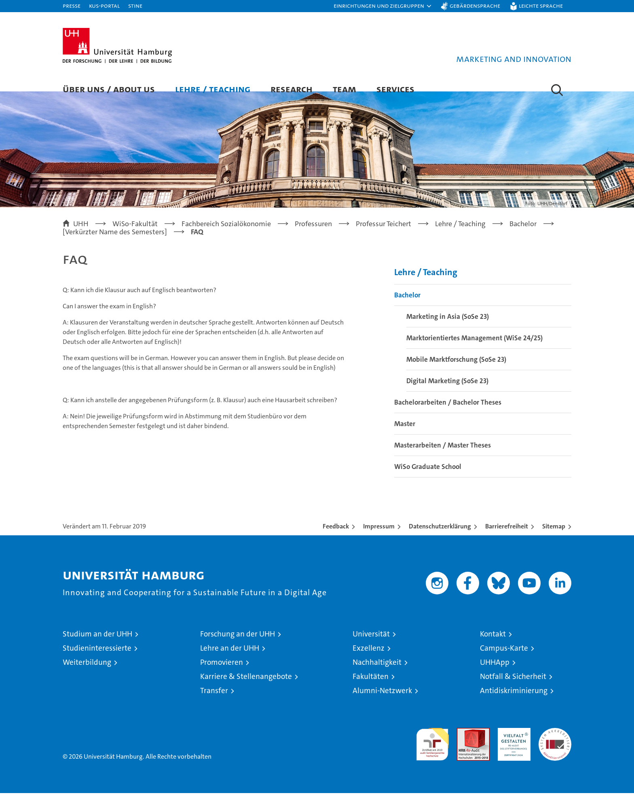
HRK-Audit (512, 743)
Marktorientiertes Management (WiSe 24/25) (474, 348)
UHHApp (494, 673)
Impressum (379, 537)
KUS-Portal (104, 5)
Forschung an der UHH (237, 645)
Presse (71, 5)
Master (404, 434)
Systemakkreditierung (555, 743)
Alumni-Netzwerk (382, 701)
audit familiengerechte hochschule (432, 751)
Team (344, 88)
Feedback (336, 537)
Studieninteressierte (97, 659)
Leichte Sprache (541, 5)
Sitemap (553, 537)
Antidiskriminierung (513, 701)
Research (292, 88)
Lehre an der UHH (229, 659)
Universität (371, 645)
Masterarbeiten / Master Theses (442, 456)
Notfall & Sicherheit (513, 687)
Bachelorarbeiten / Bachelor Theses (447, 413)
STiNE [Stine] (135, 5)
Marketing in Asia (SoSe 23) (447, 327)
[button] (383, 6)
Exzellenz (369, 659)
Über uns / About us (109, 88)
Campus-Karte (504, 659)
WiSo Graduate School (427, 477)
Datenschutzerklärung (440, 537)
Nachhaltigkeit (377, 673)
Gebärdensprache (475, 5)
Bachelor (407, 305)
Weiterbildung (87, 673)
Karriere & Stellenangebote (246, 687)
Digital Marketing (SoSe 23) (447, 391)
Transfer (214, 701)
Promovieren (221, 673)
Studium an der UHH (97, 645)
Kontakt (493, 645)
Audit (464, 743)
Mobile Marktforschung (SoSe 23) (456, 370)
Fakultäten (371, 687)
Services (395, 88)
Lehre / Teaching (212, 88)
